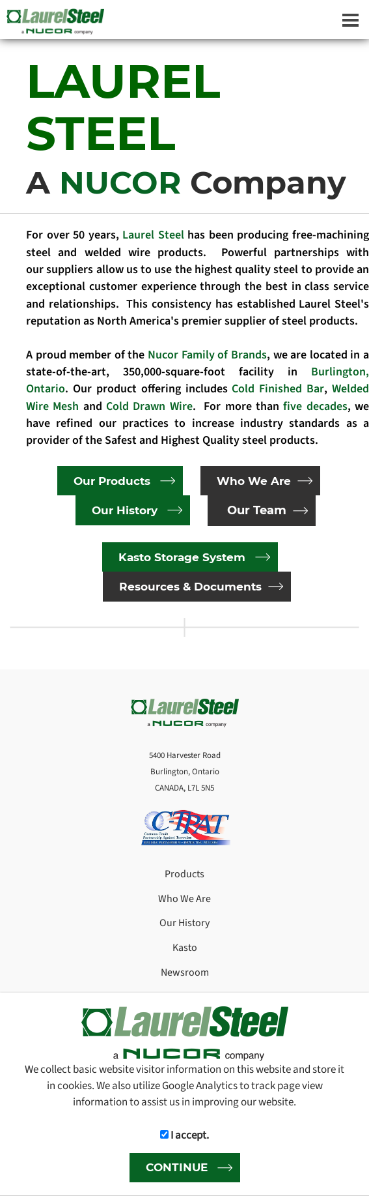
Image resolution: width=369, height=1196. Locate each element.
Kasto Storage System (181, 557)
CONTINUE (177, 1167)
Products (184, 874)
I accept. (184, 1135)
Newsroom (185, 972)
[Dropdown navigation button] (350, 19)
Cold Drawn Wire (149, 406)
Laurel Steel (153, 235)
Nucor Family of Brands (207, 355)
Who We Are (254, 481)
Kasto (184, 948)
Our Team (256, 510)
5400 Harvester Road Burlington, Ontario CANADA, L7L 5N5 (185, 771)
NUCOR (124, 182)
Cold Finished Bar (278, 389)
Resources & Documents (190, 586)
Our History (124, 510)
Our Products (112, 481)
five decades (315, 406)
